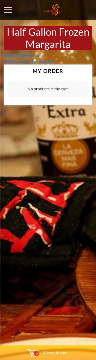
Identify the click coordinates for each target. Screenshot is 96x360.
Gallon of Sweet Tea (21, 55)
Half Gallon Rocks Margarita (29, 61)
